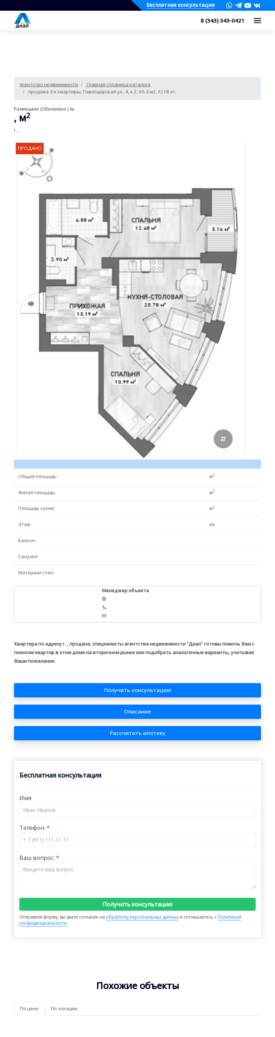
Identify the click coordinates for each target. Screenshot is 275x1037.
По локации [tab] (64, 1008)
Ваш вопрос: (37, 858)
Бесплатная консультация (180, 5)
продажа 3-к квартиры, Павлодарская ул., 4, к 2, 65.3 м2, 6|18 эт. (101, 91)
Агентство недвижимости (49, 84)
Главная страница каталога (118, 84)
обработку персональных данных (142, 917)
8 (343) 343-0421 (223, 20)
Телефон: (33, 828)
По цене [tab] (29, 1008)
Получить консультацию (137, 904)
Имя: (25, 798)
